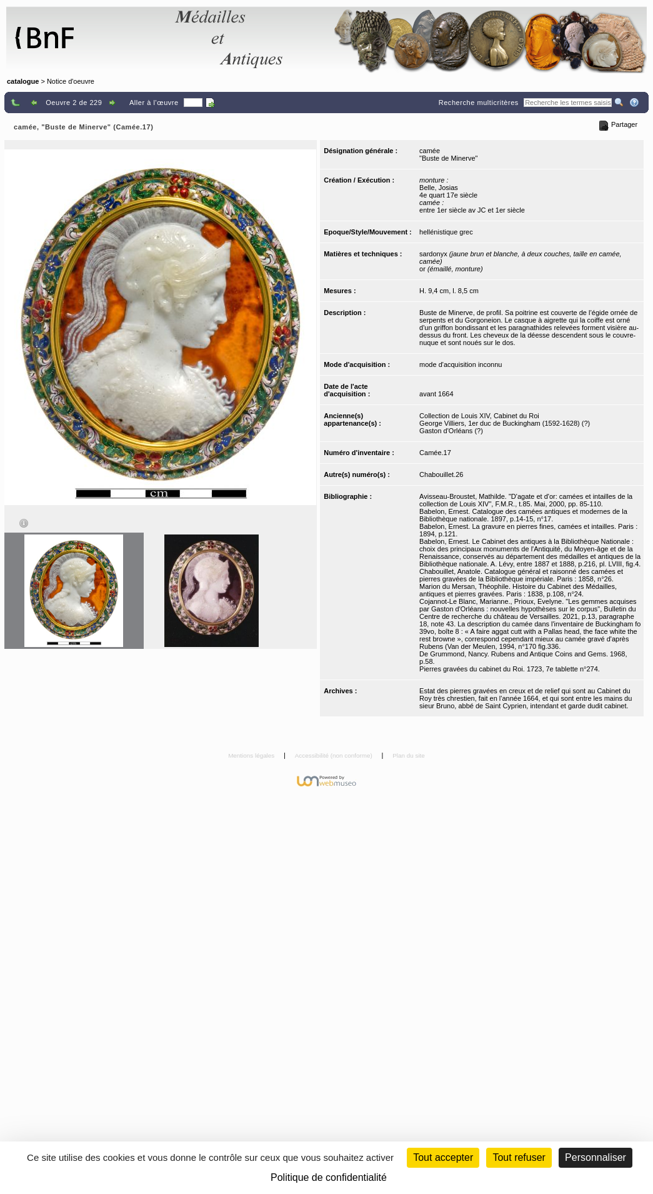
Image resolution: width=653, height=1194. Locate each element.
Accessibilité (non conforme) (334, 755)
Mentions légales (252, 755)
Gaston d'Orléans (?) (451, 430)
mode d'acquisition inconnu (460, 364)
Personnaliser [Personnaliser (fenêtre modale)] (595, 1157)
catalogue (23, 81)
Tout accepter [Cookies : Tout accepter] (443, 1157)
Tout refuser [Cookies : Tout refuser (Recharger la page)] (518, 1157)
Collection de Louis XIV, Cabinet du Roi (479, 415)
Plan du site (408, 755)
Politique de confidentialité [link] (329, 1177)
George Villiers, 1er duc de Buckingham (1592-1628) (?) (504, 423)
